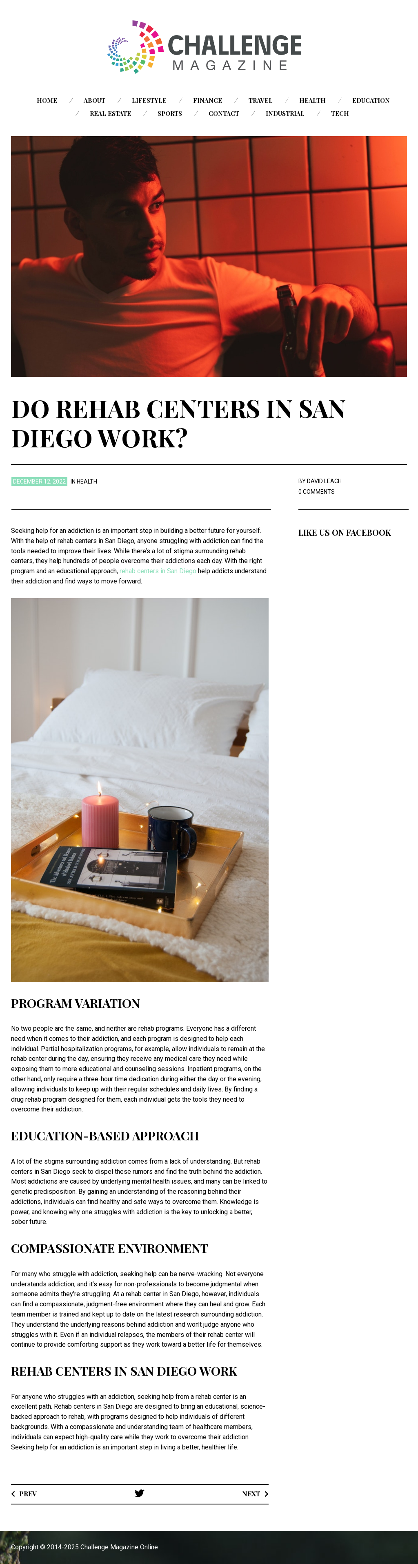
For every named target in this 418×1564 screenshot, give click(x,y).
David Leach (324, 481)
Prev (28, 1493)
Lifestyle (149, 100)
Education (371, 100)
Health (312, 100)
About (94, 100)
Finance (207, 100)
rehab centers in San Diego (158, 571)
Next (251, 1493)
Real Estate (110, 113)
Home (47, 100)
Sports (170, 113)
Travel (261, 100)
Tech (340, 113)
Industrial (285, 113)
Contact (224, 113)
